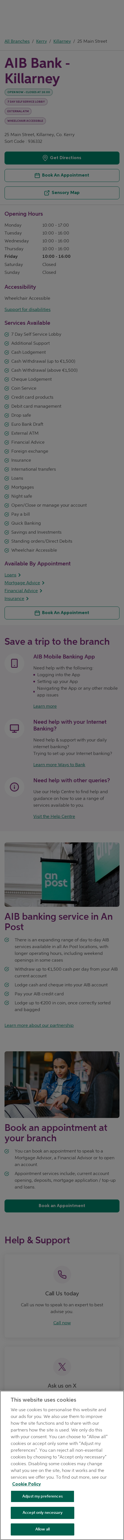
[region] (62, 1465)
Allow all (42, 1529)
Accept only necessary (42, 1512)
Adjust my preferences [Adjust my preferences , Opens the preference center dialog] (42, 1496)
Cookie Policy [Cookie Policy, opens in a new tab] (26, 1484)
